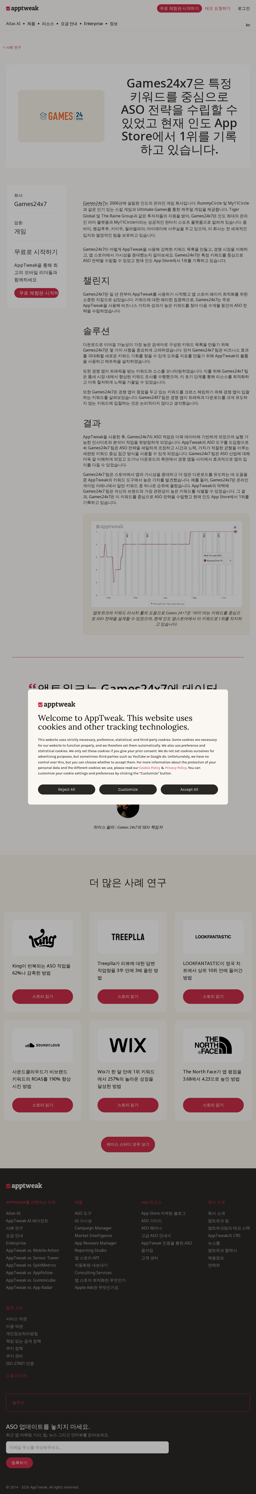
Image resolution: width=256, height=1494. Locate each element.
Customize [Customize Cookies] (128, 789)
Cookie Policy (149, 768)
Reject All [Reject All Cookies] (66, 789)
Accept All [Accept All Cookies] (189, 789)
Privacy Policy (175, 768)
